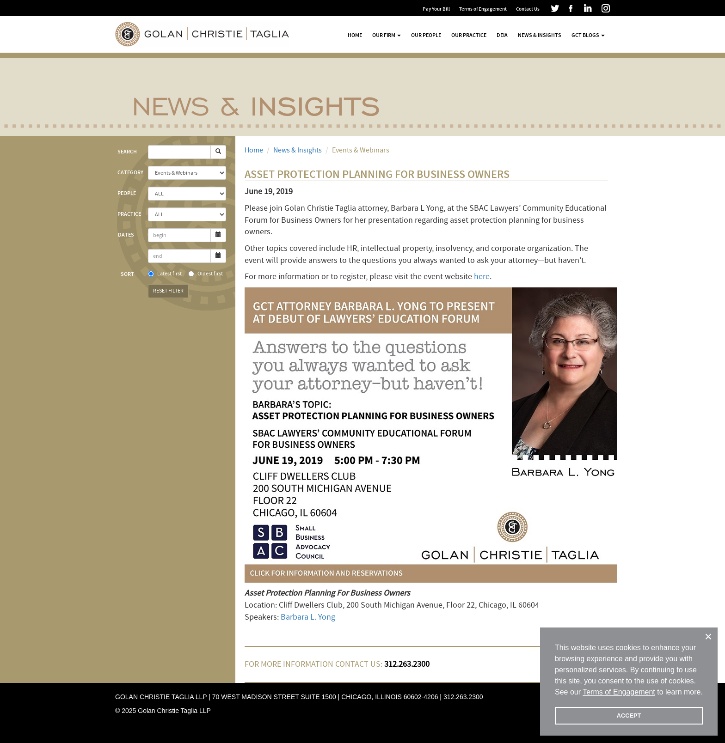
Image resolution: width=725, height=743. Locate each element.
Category (129, 172)
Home (355, 35)
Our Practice (468, 35)
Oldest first (205, 273)
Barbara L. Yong (308, 617)
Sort (127, 274)
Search (127, 151)
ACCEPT (629, 715)
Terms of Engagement (483, 9)
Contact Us (528, 9)
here (482, 276)
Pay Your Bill (436, 9)
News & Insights (539, 35)
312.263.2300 (463, 696)
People (126, 193)
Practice (129, 214)
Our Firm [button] (386, 35)
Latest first (165, 273)
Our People (426, 35)
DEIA (502, 35)
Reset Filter (168, 290)
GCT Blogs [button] (588, 35)
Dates (126, 234)
